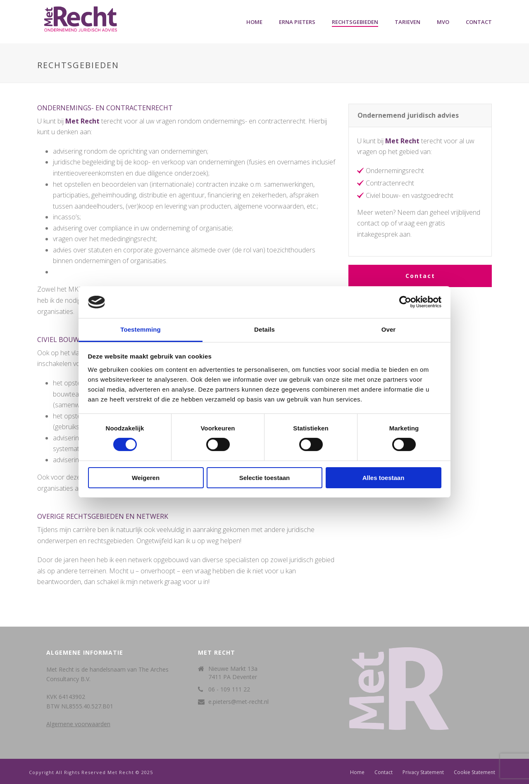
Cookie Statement (474, 772)
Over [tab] (388, 329)
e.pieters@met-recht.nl (238, 702)
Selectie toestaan (264, 477)
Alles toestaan (383, 477)
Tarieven (407, 22)
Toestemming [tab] (140, 329)
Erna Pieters (297, 22)
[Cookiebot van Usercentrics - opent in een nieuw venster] (405, 302)
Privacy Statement (423, 772)
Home (254, 22)
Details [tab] (264, 329)
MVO (443, 22)
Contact (479, 22)
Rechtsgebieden (355, 22)
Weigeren (146, 477)
